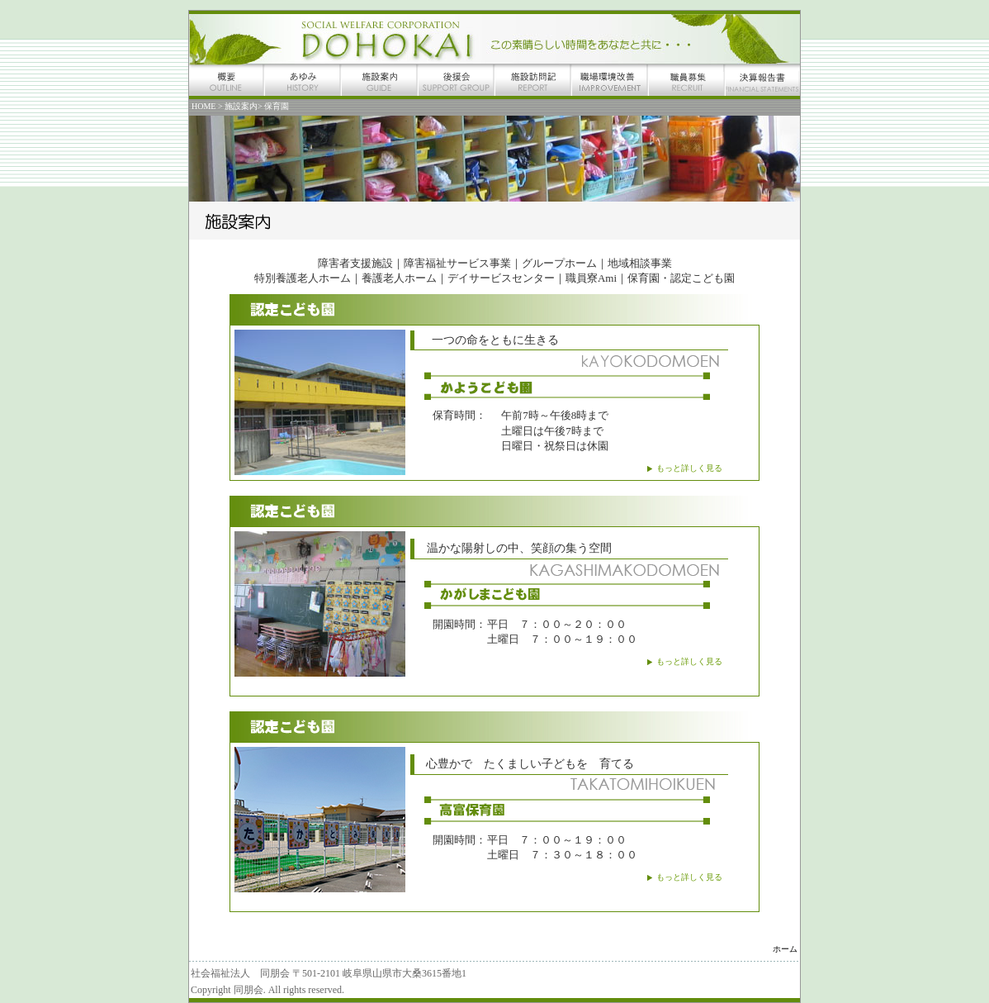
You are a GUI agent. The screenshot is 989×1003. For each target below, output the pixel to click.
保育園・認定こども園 (681, 278)
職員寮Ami (591, 278)
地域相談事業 (640, 263)
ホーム (785, 948)
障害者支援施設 (355, 263)
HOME (205, 106)
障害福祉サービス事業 (457, 263)
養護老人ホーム (399, 278)
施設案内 (241, 106)
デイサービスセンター (501, 278)
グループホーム (559, 263)
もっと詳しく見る (689, 468)
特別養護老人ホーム (302, 278)
